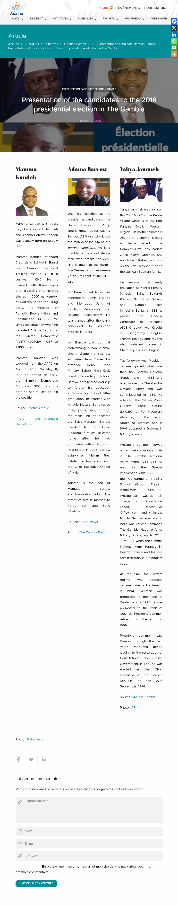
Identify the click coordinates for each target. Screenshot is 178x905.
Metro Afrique (39, 408)
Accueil (13, 44)
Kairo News (89, 522)
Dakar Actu (35, 739)
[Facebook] (175, 8)
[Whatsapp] (174, 41)
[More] (174, 54)
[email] (89, 843)
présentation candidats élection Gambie (128, 44)
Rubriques (32, 44)
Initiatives (51, 44)
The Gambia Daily (92, 532)
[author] (89, 831)
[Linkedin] (174, 34)
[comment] (89, 810)
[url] (89, 856)
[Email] (174, 47)
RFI (134, 707)
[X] (174, 28)
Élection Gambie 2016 (79, 44)
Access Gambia (144, 697)
